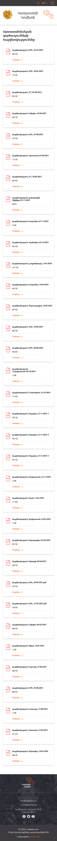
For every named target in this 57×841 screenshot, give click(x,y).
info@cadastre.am (28, 800)
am (43, 3)
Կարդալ (16, 59)
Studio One (35, 836)
